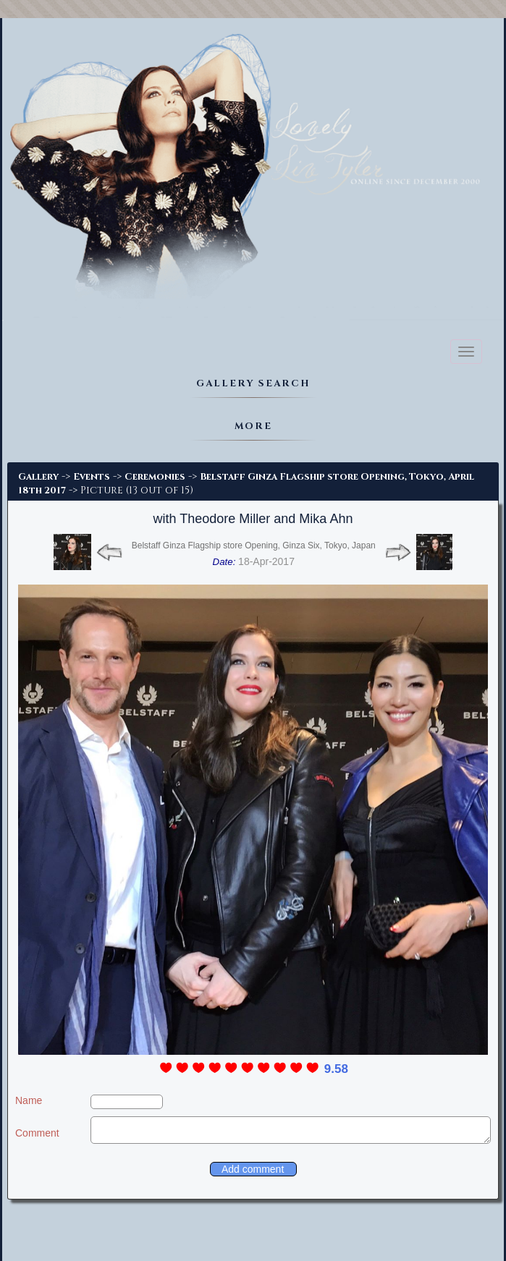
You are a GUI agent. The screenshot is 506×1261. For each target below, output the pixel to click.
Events (91, 476)
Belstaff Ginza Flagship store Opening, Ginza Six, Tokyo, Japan (254, 545)
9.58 (336, 1069)
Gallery (38, 476)
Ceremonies (155, 476)
